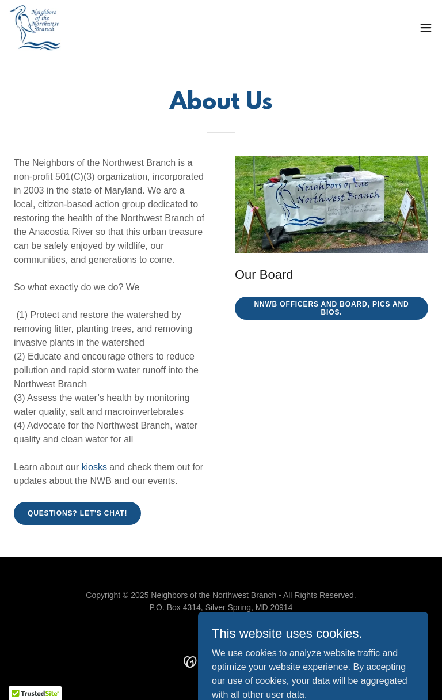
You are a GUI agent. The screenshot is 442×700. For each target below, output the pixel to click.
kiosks (93, 467)
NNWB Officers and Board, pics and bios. (331, 308)
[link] (35, 28)
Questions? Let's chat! (77, 513)
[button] (425, 27)
